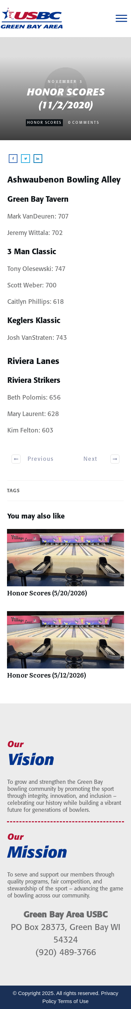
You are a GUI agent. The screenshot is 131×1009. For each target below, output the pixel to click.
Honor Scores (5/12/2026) (65, 648)
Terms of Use (73, 1001)
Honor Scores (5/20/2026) (65, 566)
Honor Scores (44, 122)
